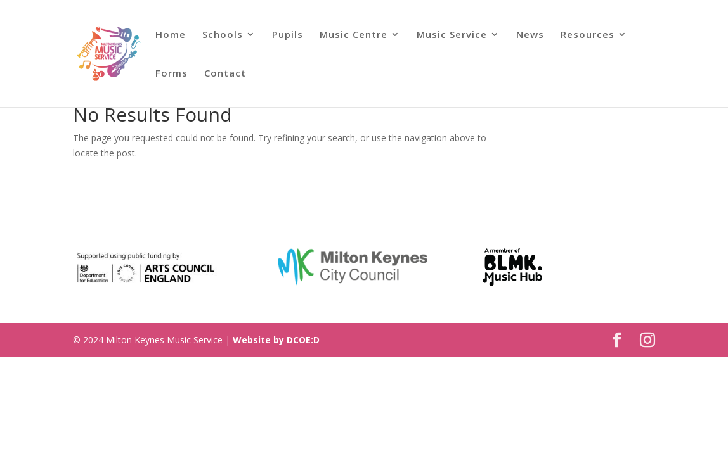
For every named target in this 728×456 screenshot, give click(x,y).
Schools (222, 35)
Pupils (287, 35)
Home (170, 35)
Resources (587, 35)
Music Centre (353, 35)
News (530, 35)
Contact (225, 73)
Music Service (452, 35)
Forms (171, 73)
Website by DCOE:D (276, 340)
